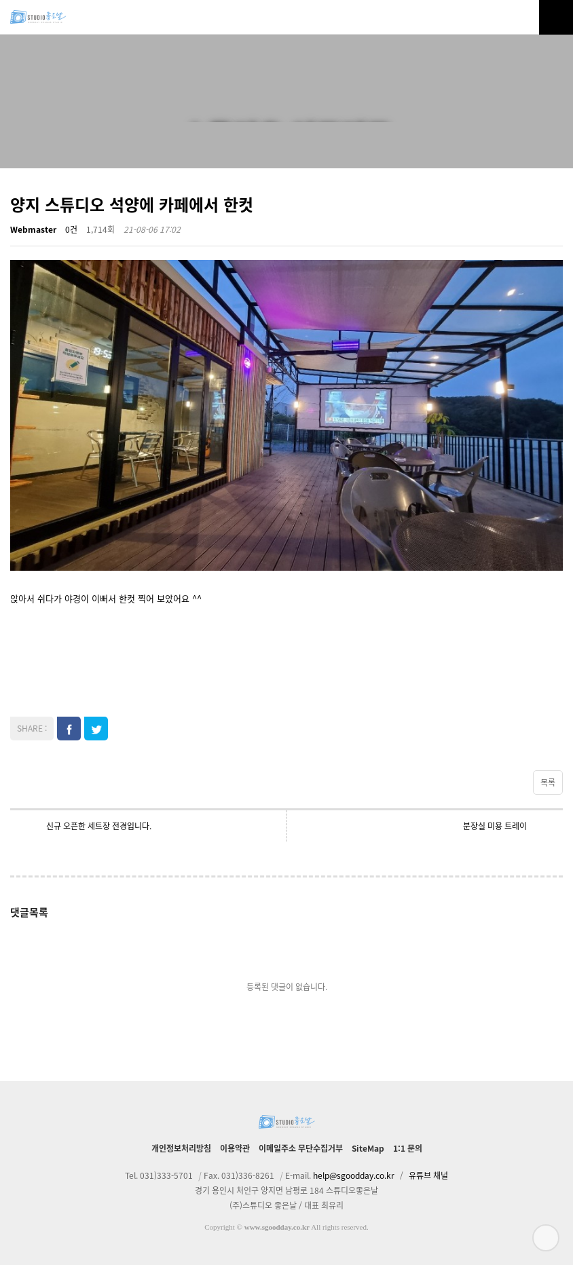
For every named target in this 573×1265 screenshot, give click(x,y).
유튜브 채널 (428, 1175)
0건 (71, 229)
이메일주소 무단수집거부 (301, 1148)
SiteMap (368, 1148)
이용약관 (235, 1148)
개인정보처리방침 (181, 1148)
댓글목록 (29, 912)
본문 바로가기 (0, 0)
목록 (547, 782)
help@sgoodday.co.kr (353, 1175)
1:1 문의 (407, 1148)
